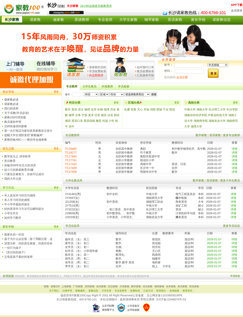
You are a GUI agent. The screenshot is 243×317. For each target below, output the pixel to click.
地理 (106, 109)
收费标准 (135, 290)
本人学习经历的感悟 (17, 199)
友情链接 (174, 290)
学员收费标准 (97, 71)
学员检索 (123, 86)
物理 (87, 109)
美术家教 (182, 286)
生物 (100, 109)
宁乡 (166, 109)
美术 (91, 115)
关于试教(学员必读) (16, 113)
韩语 (116, 115)
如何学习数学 (12, 217)
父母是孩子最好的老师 (18, 256)
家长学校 (198, 20)
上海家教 (66, 286)
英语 (74, 109)
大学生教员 (89, 86)
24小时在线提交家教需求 (96, 5)
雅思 (98, 120)
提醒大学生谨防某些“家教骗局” (23, 135)
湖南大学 (202, 109)
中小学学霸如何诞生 (17, 204)
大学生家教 (128, 20)
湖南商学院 (201, 120)
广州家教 (78, 286)
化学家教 (171, 286)
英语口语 (77, 120)
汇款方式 (148, 290)
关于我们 (54, 290)
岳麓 (127, 109)
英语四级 (89, 120)
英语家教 (175, 20)
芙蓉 (134, 109)
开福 (147, 109)
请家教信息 (221, 20)
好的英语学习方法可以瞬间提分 (24, 208)
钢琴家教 (151, 20)
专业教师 (71, 86)
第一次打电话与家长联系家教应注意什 (28, 130)
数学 (68, 109)
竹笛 (84, 115)
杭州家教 (101, 286)
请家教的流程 (97, 67)
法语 (110, 115)
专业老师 (105, 20)
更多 (56, 91)
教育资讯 (187, 290)
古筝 (78, 115)
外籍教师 (107, 86)
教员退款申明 (12, 121)
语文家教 (147, 286)
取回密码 (170, 77)
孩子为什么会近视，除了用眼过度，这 (28, 239)
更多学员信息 (231, 225)
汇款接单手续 (145, 75)
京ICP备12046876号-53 (171, 299)
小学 (111, 120)
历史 (113, 109)
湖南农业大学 (217, 120)
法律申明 (67, 290)
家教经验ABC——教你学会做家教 (25, 139)
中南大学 (190, 109)
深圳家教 (90, 286)
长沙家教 (12, 20)
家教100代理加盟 (15, 117)
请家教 (35, 20)
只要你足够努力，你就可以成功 (24, 174)
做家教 (58, 20)
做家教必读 (11, 99)
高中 (71, 126)
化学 (94, 109)
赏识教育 (10, 160)
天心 (140, 109)
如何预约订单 (145, 67)
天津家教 (124, 286)
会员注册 (182, 77)
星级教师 (82, 20)
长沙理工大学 (217, 109)
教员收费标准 (145, 71)
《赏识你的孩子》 (15, 252)
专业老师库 (121, 290)
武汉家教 (113, 286)
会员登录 (236, 10)
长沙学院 (232, 109)
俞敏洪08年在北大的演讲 (20, 165)
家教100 (55, 286)
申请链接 (235, 276)
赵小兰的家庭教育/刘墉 (18, 169)
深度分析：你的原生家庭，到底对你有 (28, 243)
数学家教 (201, 135)
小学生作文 (11, 213)
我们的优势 (11, 108)
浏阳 (153, 109)
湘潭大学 (196, 126)
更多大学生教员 (230, 180)
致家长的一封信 (14, 234)
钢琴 (71, 115)
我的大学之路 (12, 178)
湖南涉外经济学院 (195, 115)
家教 (46, 286)
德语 (104, 115)
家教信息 (93, 290)
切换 (61, 5)
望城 (159, 109)
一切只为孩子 (12, 247)
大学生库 (106, 290)
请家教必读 (11, 104)
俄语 (68, 120)
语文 (81, 109)
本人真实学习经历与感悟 (19, 195)
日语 (97, 115)
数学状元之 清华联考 (17, 156)
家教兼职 (80, 290)
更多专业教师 (231, 135)
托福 (105, 120)
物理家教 (159, 286)
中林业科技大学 (218, 115)
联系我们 (161, 290)
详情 (234, 148)
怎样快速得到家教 (15, 126)
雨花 (172, 109)
